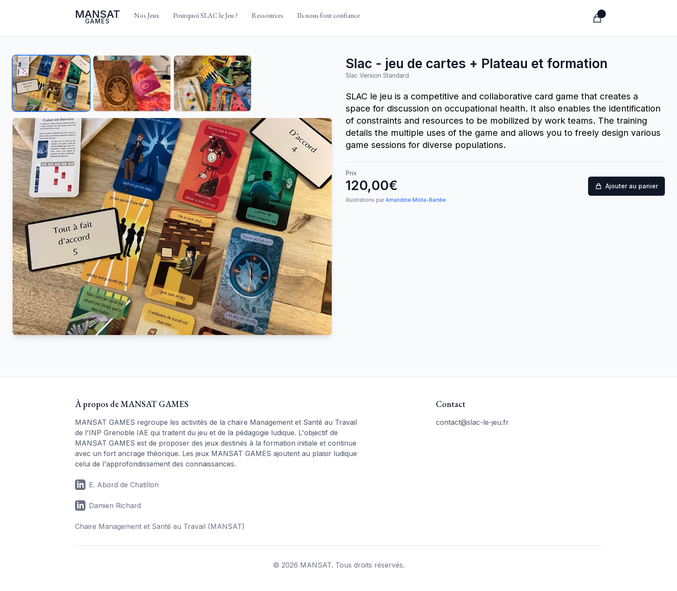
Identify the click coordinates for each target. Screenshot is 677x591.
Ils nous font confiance (328, 15)
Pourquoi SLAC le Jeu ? (205, 15)
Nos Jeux (146, 15)
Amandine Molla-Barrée (416, 200)
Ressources (267, 15)
